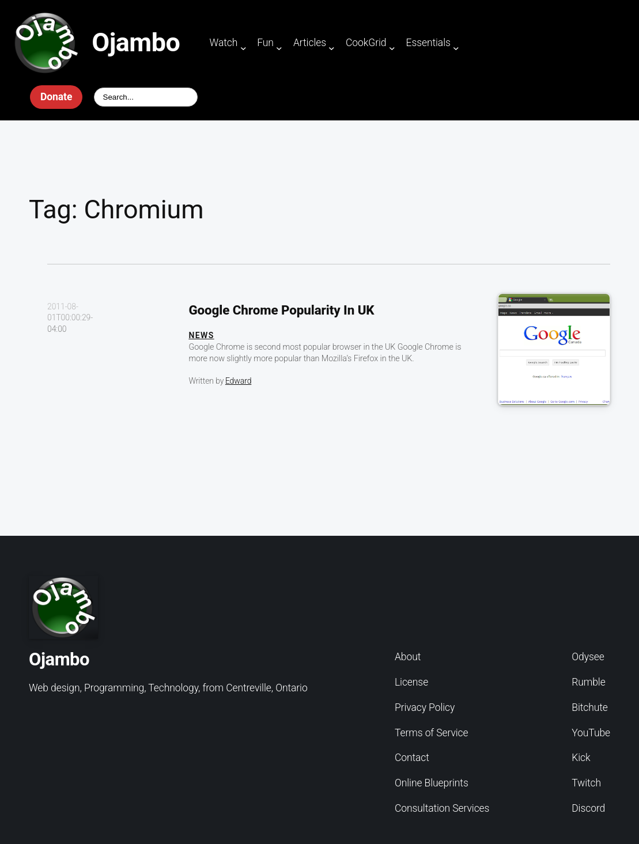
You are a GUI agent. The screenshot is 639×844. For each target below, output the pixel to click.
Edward (238, 380)
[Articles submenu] (331, 47)
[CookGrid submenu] (392, 47)
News (201, 335)
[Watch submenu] (243, 47)
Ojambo (136, 42)
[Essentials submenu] (456, 47)
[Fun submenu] (279, 47)
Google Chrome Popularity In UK (281, 309)
